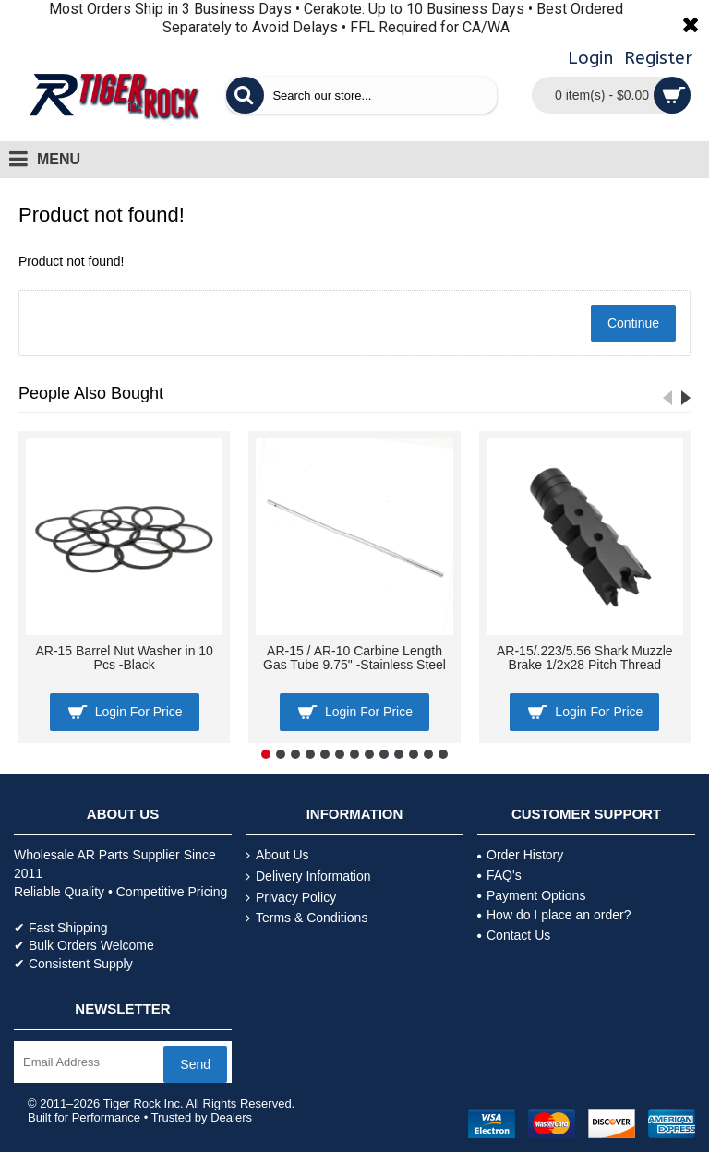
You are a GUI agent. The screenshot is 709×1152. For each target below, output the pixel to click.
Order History (520, 854)
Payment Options (531, 895)
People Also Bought (90, 393)
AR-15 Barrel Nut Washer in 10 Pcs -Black (123, 657)
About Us (277, 855)
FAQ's (499, 875)
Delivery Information (308, 876)
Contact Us (513, 935)
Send (195, 1064)
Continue (633, 323)
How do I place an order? (554, 914)
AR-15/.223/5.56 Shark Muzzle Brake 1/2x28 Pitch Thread (585, 657)
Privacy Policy (291, 898)
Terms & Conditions (306, 918)
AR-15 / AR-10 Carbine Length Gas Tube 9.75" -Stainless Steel (354, 657)
